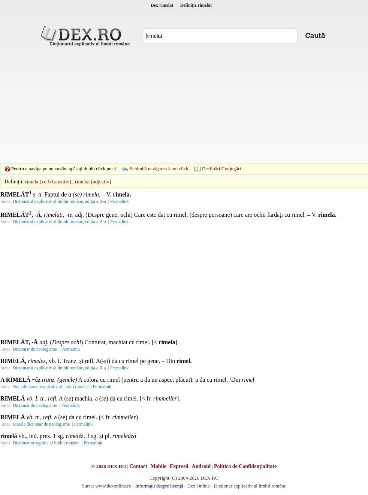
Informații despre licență (159, 486)
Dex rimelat (162, 5)
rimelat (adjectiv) (93, 181)
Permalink (119, 201)
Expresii (179, 466)
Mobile (158, 466)
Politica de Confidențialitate (245, 466)
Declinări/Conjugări (221, 168)
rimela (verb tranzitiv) (48, 181)
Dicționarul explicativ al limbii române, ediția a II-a (59, 201)
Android (201, 466)
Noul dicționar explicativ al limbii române (50, 386)
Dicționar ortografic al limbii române (46, 443)
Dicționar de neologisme (35, 349)
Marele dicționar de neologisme (41, 424)
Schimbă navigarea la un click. (160, 168)
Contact (138, 466)
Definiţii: (14, 181)
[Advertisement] (175, 105)
